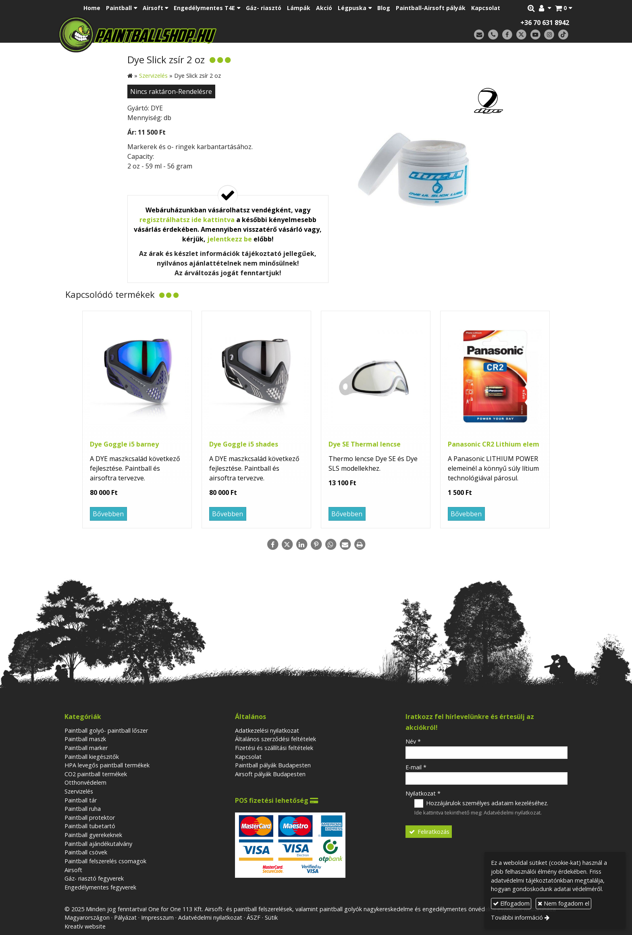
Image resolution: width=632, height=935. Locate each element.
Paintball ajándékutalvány (98, 844)
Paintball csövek (85, 852)
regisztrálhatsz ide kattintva (187, 219)
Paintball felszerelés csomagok (105, 861)
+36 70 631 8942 (544, 22)
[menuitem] (92, 8)
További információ (517, 917)
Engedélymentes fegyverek (100, 887)
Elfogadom (511, 903)
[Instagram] (549, 35)
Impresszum (157, 917)
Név (413, 741)
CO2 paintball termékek (95, 774)
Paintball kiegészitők (91, 756)
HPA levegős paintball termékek (107, 765)
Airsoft (73, 870)
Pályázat (125, 917)
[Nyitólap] (194, 34)
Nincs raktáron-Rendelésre (171, 91)
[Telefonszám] (493, 35)
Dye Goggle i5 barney (124, 444)
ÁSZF (253, 917)
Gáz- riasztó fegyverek (94, 878)
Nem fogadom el (563, 903)
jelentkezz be (229, 239)
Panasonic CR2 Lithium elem (493, 444)
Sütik (271, 917)
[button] (563, 8)
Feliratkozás (428, 831)
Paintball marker (86, 748)
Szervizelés (78, 791)
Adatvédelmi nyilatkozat (512, 812)
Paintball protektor (89, 817)
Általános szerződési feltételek (275, 739)
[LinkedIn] (301, 544)
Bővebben (108, 513)
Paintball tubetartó (89, 826)
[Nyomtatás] (359, 544)
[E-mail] (479, 35)
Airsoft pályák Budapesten (270, 774)
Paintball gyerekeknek (93, 835)
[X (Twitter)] (521, 35)
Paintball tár (80, 800)
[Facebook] (507, 35)
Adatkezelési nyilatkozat (267, 730)
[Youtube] (535, 35)
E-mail (415, 767)
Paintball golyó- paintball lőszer (106, 730)
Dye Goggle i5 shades (243, 444)
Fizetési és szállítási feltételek (274, 748)
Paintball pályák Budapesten (273, 765)
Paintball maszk (85, 739)
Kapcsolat (248, 756)
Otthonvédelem (85, 782)
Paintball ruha (82, 808)
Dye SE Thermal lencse (364, 444)
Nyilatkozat (423, 793)
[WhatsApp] (330, 544)
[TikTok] (563, 35)
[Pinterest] (316, 544)
